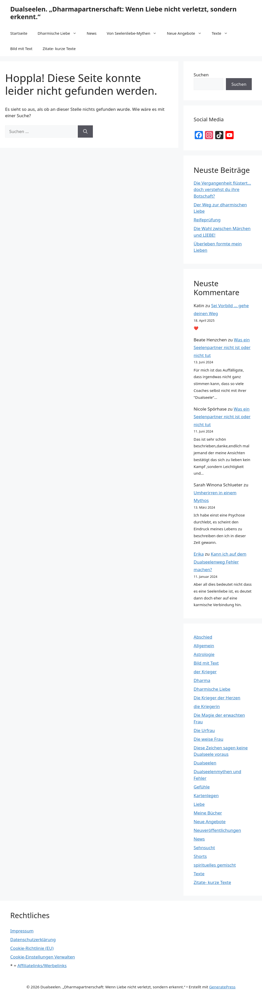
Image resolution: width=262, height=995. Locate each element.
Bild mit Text (21, 48)
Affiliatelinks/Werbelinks (42, 965)
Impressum (22, 931)
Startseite (18, 33)
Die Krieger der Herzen (217, 698)
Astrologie (204, 654)
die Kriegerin (207, 706)
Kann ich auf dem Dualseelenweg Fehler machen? (220, 561)
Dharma (202, 680)
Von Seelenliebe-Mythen (134, 33)
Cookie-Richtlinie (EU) (31, 948)
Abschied (203, 637)
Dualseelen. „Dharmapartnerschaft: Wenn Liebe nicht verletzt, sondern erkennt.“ (123, 13)
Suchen (201, 75)
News (92, 33)
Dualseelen (205, 763)
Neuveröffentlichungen (217, 830)
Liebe (199, 804)
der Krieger (205, 672)
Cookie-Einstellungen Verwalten (42, 957)
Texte (222, 33)
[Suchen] (85, 131)
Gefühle (202, 787)
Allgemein (204, 646)
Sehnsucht (204, 847)
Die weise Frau (208, 739)
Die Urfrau (204, 730)
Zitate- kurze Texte (59, 48)
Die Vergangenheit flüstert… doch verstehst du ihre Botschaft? (222, 189)
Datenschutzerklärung (33, 939)
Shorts (200, 856)
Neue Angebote (186, 33)
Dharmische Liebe (60, 33)
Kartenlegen (206, 795)
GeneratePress (222, 986)
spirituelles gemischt (215, 865)
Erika (199, 554)
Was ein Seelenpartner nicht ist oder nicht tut (222, 347)
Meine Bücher (208, 813)
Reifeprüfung (207, 220)
